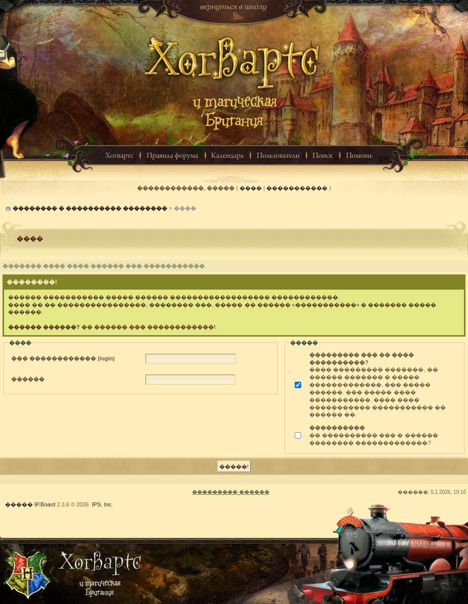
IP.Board (44, 504)
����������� (296, 188)
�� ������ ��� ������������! (148, 327)
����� (19, 504)
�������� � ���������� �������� (90, 208)
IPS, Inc (102, 504)
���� (251, 188)
